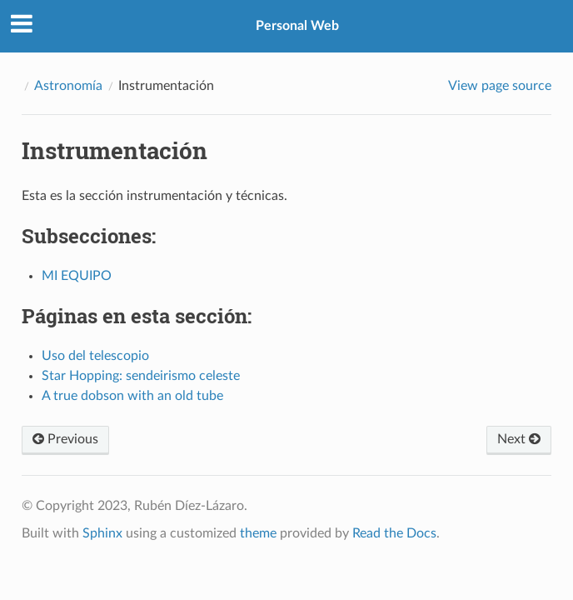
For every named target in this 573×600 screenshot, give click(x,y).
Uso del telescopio (95, 355)
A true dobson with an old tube (132, 395)
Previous (65, 439)
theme (258, 533)
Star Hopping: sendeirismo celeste (141, 375)
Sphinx (102, 533)
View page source (499, 85)
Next (519, 439)
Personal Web (297, 25)
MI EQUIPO (77, 275)
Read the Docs (394, 533)
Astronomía (68, 85)
